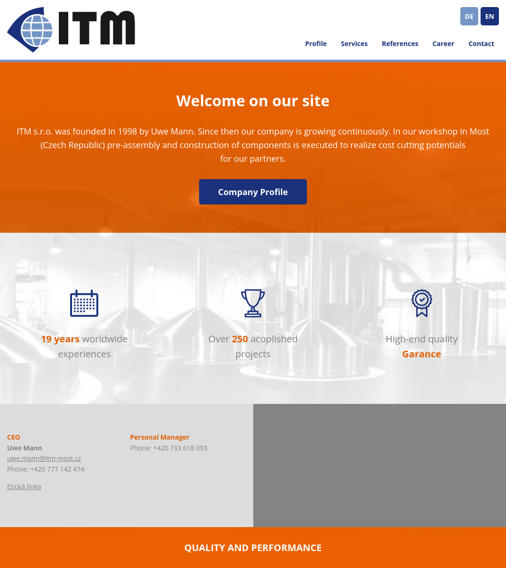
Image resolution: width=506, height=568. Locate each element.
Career (444, 43)
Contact (481, 43)
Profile (316, 43)
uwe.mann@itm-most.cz (44, 458)
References (400, 43)
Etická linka (24, 486)
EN (489, 16)
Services (354, 43)
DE (469, 16)
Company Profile (253, 191)
